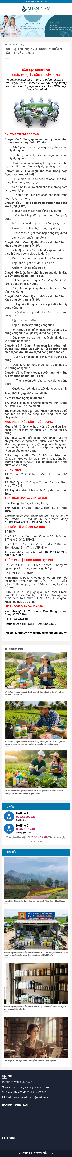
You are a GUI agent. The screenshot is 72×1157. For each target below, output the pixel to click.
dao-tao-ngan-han (14, 45)
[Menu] (4, 9)
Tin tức (12, 852)
